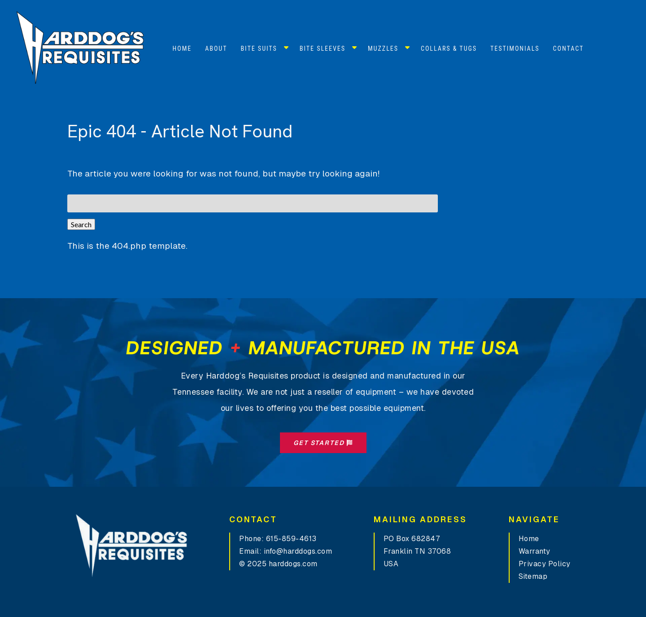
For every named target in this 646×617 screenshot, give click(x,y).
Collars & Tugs (449, 48)
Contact (568, 48)
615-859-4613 (291, 538)
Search (81, 224)
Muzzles (383, 48)
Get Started (323, 443)
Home (182, 48)
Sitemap (533, 576)
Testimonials (515, 48)
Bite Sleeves (322, 48)
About (216, 48)
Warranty (534, 551)
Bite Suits (258, 48)
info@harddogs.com (298, 551)
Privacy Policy (545, 564)
